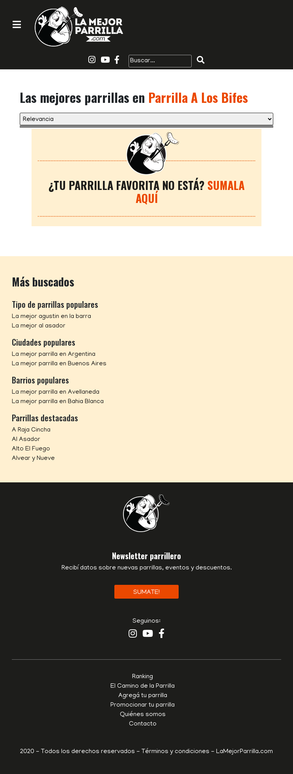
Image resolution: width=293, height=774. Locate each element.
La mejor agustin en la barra (51, 316)
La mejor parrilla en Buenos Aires (59, 364)
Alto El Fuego (31, 449)
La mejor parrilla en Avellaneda (55, 392)
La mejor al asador (38, 326)
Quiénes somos (143, 714)
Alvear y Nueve (33, 458)
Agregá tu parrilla (142, 696)
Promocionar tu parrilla (142, 705)
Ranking (142, 677)
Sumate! (146, 592)
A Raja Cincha (31, 430)
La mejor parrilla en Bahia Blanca (58, 402)
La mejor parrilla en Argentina (53, 354)
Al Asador (26, 439)
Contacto (143, 724)
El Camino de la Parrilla (142, 686)
